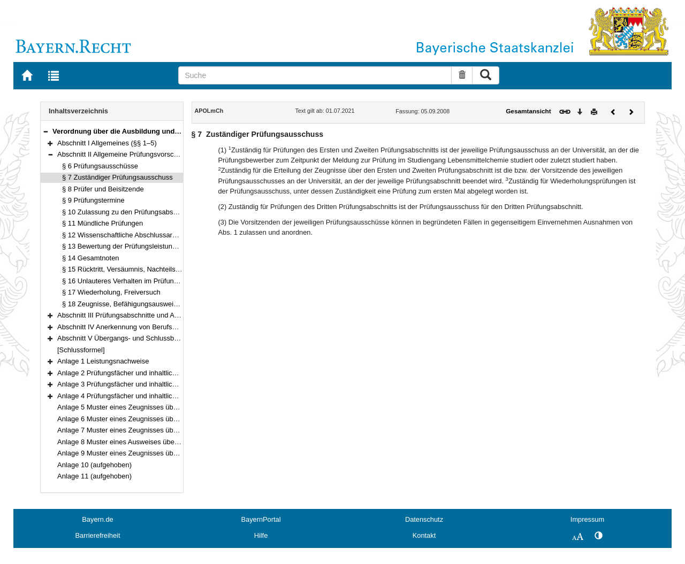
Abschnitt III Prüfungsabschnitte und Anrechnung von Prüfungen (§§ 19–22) (173, 315)
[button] (45, 131)
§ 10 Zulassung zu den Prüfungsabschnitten (129, 212)
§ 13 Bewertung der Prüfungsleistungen (123, 246)
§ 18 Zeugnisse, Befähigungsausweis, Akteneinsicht (142, 304)
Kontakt (424, 535)
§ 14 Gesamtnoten (90, 258)
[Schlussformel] (81, 350)
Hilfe (261, 535)
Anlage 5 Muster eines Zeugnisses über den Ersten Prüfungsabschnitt (164, 407)
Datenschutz (424, 519)
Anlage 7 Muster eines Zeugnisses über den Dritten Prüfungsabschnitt (165, 430)
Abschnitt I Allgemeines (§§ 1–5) (107, 143)
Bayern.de (97, 519)
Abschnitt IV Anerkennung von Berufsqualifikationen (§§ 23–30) (154, 327)
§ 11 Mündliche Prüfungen (102, 223)
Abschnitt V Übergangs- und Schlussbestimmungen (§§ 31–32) (154, 338)
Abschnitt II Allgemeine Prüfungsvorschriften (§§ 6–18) (140, 154)
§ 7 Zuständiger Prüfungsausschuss (117, 177)
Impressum (587, 519)
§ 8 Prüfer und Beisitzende (103, 189)
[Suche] (315, 75)
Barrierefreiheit (97, 535)
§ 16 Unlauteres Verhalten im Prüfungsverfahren (136, 281)
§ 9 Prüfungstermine (93, 200)
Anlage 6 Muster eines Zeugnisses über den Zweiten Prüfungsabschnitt (167, 419)
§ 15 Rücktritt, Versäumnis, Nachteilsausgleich (133, 269)
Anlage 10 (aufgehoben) (94, 465)
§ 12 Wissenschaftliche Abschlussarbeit (123, 235)
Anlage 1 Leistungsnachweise (103, 361)
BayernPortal (261, 519)
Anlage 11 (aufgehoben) (94, 476)
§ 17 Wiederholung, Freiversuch (111, 292)
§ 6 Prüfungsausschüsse (100, 166)
